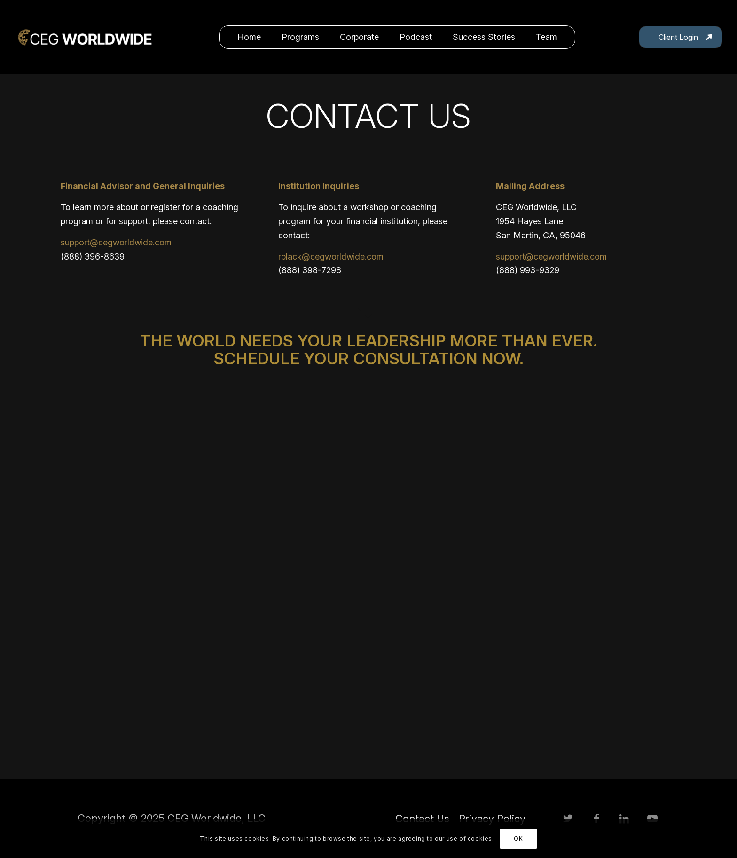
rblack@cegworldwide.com (331, 256)
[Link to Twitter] (568, 818)
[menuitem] (249, 37)
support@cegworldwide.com (116, 242)
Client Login (678, 37)
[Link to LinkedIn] (624, 818)
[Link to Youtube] (652, 818)
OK (518, 838)
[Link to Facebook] (596, 818)
